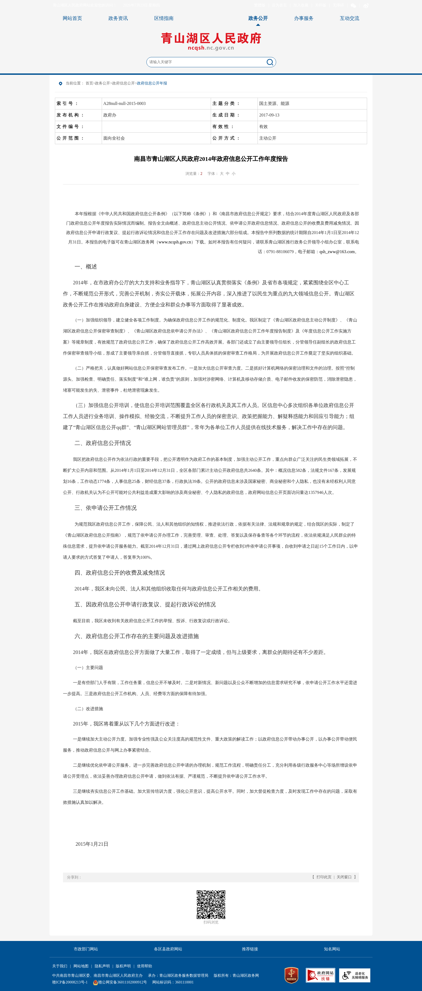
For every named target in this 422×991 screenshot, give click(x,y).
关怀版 (320, 5)
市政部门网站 (86, 949)
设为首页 (279, 5)
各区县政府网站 (168, 949)
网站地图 (81, 966)
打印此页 (324, 877)
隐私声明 (102, 966)
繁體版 (259, 5)
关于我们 (59, 966)
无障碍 (338, 5)
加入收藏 (300, 5)
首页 (89, 83)
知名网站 (332, 949)
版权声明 (123, 966)
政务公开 (102, 83)
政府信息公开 (123, 83)
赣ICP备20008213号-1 (69, 982)
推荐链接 (250, 949)
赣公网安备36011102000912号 (122, 982)
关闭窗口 (344, 877)
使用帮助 (144, 966)
